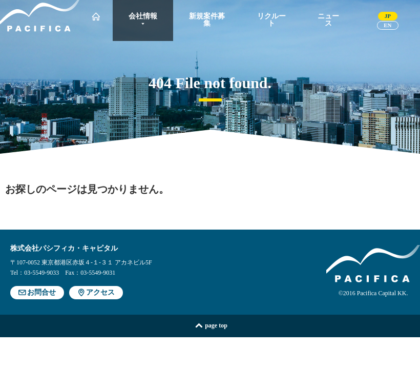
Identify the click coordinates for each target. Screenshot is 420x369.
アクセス (96, 292)
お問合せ (37, 292)
